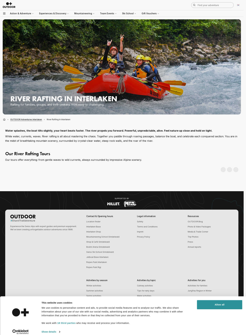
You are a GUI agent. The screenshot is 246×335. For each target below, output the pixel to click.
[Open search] (212, 5)
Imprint (140, 232)
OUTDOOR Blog (195, 221)
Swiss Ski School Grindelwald (100, 252)
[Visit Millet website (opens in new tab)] (113, 204)
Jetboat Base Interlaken (97, 257)
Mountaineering (84, 13)
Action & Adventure (22, 13)
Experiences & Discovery (54, 13)
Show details (49, 328)
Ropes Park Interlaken (96, 262)
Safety (140, 221)
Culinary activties (145, 285)
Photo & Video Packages (199, 226)
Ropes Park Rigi (93, 267)
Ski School (129, 13)
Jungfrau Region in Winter (200, 290)
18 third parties (66, 320)
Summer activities (94, 290)
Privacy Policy (143, 237)
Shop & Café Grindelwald (98, 242)
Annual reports (194, 247)
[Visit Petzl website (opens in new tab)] (130, 204)
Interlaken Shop (93, 232)
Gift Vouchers (150, 13)
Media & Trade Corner (198, 232)
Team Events (108, 13)
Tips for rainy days (145, 290)
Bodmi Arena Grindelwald (98, 247)
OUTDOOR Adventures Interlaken (26, 119)
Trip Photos (193, 237)
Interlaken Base (93, 226)
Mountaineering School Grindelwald (102, 237)
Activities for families (197, 285)
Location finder (93, 221)
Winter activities (93, 285)
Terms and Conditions (147, 226)
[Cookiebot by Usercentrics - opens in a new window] (20, 328)
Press (190, 242)
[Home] (4, 119)
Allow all (219, 301)
